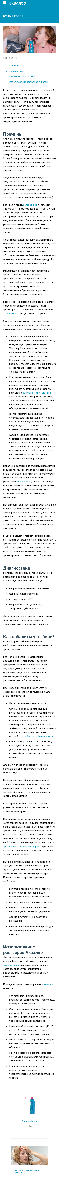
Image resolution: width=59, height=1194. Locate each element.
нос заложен (24, 481)
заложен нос (30, 204)
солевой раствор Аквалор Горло (36, 736)
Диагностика (16, 70)
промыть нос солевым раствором (21, 846)
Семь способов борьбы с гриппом (27, 1171)
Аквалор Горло (11, 964)
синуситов (11, 313)
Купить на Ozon (29, 1134)
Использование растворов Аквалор (28, 81)
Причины (14, 65)
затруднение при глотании (37, 392)
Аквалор (48, 984)
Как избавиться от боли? (22, 76)
